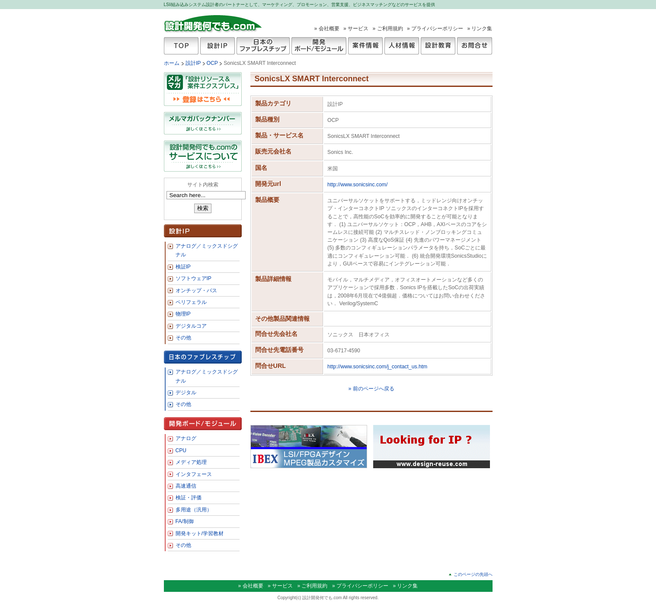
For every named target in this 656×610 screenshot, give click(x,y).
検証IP (183, 267)
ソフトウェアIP (193, 278)
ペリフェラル (191, 302)
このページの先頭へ (473, 574)
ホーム (171, 63)
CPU (181, 450)
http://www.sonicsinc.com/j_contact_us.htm (377, 367)
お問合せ (474, 45)
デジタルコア (191, 326)
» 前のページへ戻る (371, 389)
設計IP (217, 45)
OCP (213, 63)
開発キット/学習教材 (200, 533)
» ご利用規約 (388, 29)
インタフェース (194, 474)
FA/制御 (185, 521)
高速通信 (186, 486)
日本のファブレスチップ (263, 45)
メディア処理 (191, 462)
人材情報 (401, 45)
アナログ (186, 438)
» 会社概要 (326, 29)
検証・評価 (189, 498)
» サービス (355, 29)
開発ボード (318, 45)
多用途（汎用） (194, 510)
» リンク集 (479, 29)
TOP (181, 45)
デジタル (186, 393)
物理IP (183, 314)
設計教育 (438, 45)
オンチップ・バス (196, 290)
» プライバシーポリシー (435, 29)
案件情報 (365, 45)
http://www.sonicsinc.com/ (357, 185)
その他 (183, 338)
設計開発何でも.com (213, 23)
